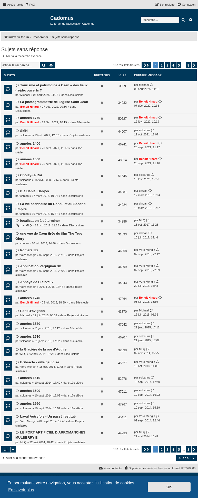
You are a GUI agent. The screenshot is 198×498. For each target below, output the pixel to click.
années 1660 (30, 403)
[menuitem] (30, 5)
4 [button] (173, 65)
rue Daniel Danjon (34, 191)
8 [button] (188, 65)
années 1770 (30, 118)
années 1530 (30, 324)
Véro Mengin (28, 254)
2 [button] (161, 65)
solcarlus (25, 135)
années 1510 (30, 336)
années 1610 (30, 378)
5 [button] (179, 65)
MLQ (29, 225)
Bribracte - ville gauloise (39, 362)
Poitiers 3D (29, 250)
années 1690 (30, 391)
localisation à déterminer (40, 221)
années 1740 (30, 298)
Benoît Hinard (29, 106)
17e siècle (76, 382)
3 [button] (167, 65)
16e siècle (76, 328)
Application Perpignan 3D (40, 266)
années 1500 (30, 159)
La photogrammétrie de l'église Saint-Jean (54, 102)
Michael (25, 94)
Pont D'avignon (32, 311)
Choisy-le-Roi (31, 175)
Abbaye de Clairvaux (36, 282)
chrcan (24, 195)
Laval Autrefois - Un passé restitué (47, 416)
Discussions (75, 94)
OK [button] (169, 487)
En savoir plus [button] (21, 490)
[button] (146, 65)
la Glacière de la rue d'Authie (43, 349)
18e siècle (83, 122)
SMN (23, 131)
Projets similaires (79, 135)
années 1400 (30, 143)
